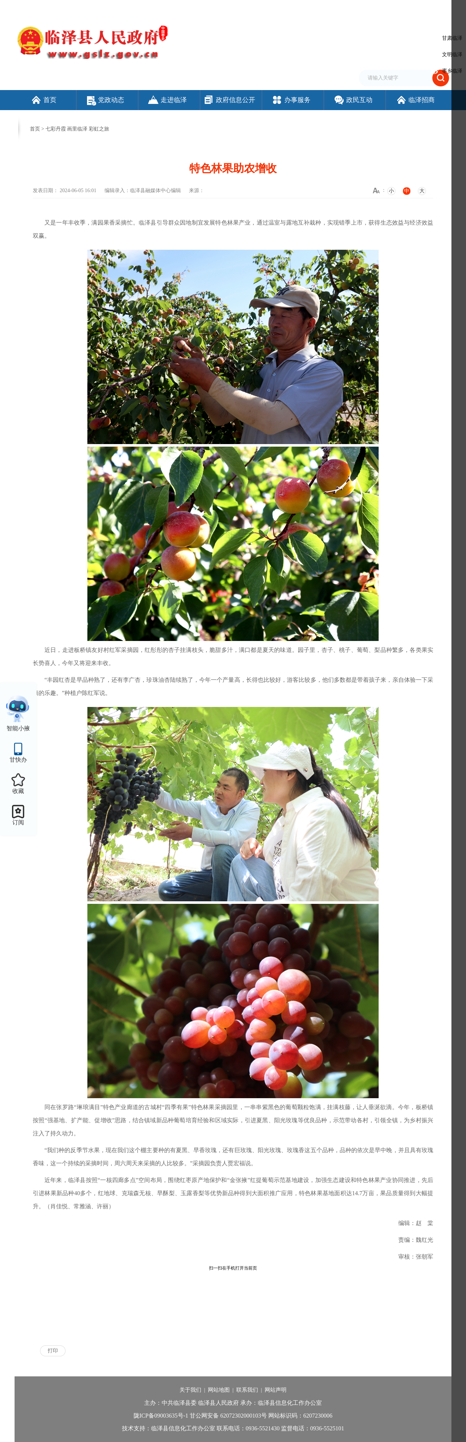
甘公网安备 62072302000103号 (228, 1415)
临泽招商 (415, 99)
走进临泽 (167, 99)
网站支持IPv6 (275, 8)
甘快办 (18, 760)
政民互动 (352, 99)
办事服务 (291, 99)
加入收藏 (325, 8)
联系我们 (247, 1390)
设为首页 (302, 8)
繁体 (344, 8)
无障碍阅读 (366, 8)
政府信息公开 (229, 99)
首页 (43, 99)
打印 (53, 1350)
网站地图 (219, 1390)
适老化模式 (402, 8)
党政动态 (105, 99)
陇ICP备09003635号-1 (161, 1415)
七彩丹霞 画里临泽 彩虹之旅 (77, 129)
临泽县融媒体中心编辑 (155, 190)
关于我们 (190, 1390)
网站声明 (276, 1390)
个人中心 (438, 9)
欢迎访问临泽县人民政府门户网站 (51, 8)
